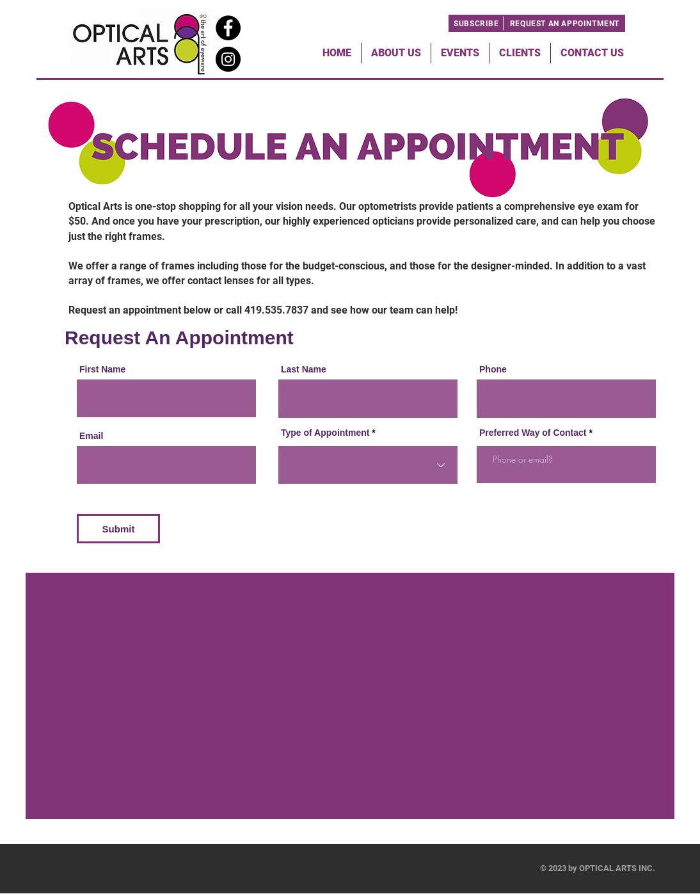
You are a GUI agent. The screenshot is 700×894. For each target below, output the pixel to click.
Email (91, 435)
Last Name (303, 369)
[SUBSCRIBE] (476, 23)
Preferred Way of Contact (533, 432)
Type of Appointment (325, 432)
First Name (102, 369)
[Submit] (118, 528)
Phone (493, 369)
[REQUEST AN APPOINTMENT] (564, 23)
